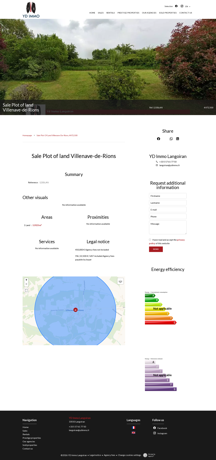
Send (156, 249)
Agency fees (109, 455)
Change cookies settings (129, 455)
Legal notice (95, 455)
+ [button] (26, 280)
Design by (148, 455)
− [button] (26, 284)
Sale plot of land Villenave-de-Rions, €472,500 (57, 135)
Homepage (27, 135)
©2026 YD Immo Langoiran (74, 455)
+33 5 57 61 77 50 (167, 161)
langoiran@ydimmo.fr (169, 165)
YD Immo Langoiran (168, 156)
